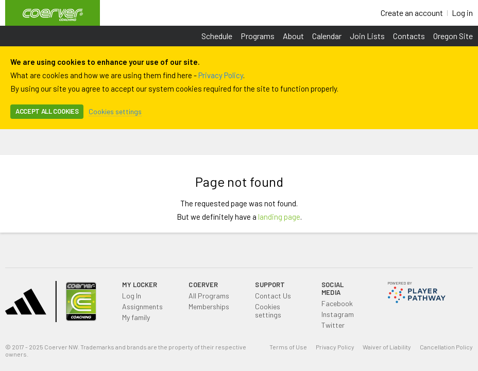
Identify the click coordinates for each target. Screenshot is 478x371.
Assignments (142, 306)
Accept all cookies (46, 111)
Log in (462, 12)
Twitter (333, 325)
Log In (131, 295)
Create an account (412, 12)
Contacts (409, 36)
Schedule (216, 36)
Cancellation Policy (446, 346)
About (293, 36)
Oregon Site (453, 36)
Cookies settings (115, 111)
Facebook (337, 303)
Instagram (337, 314)
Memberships (209, 306)
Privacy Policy (220, 75)
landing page (279, 216)
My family (136, 317)
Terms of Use (288, 346)
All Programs (209, 295)
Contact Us (273, 295)
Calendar (327, 36)
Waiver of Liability (387, 346)
